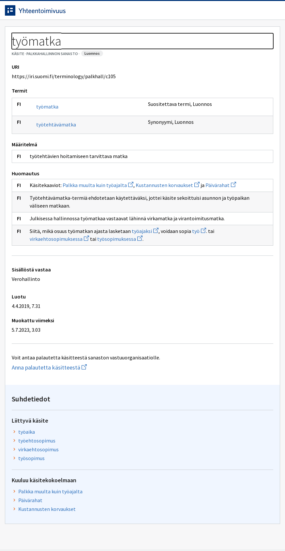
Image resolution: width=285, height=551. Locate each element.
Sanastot (20, 49)
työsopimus (231, 129)
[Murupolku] (142, 49)
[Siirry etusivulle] (40, 12)
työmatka (52, 136)
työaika (226, 103)
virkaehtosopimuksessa (100, 284)
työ (55, 284)
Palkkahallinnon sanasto (66, 49)
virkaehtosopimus (238, 121)
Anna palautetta (32, 532)
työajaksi (150, 276)
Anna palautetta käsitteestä (80, 412)
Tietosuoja (84, 532)
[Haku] (165, 12)
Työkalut (56, 33)
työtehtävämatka (61, 154)
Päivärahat (87, 222)
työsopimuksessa (161, 284)
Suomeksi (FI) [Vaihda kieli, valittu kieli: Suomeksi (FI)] (201, 12)
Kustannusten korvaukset (234, 199)
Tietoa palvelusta (104, 33)
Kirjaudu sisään (258, 13)
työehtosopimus (236, 112)
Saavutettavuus (136, 532)
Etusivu (20, 33)
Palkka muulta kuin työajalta (103, 214)
